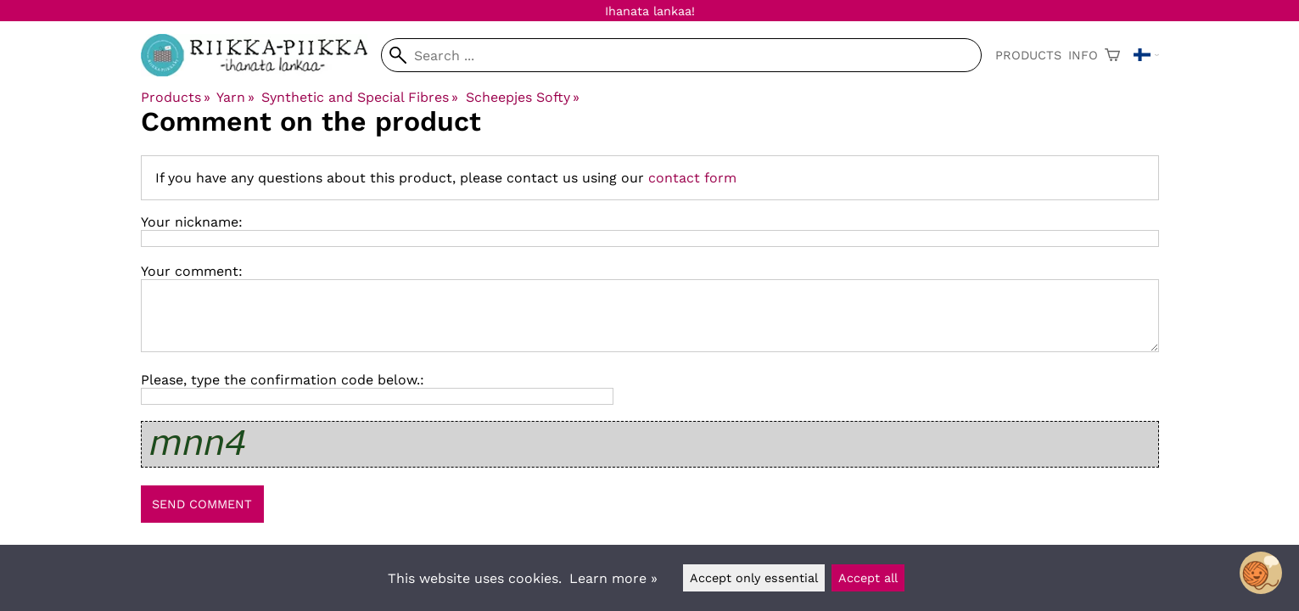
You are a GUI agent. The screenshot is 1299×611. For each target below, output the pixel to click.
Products (1028, 55)
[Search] (681, 55)
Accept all (868, 578)
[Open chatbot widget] (1261, 573)
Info (1083, 55)
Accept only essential (754, 578)
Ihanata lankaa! (650, 11)
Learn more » (613, 578)
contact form (692, 178)
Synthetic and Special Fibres (359, 97)
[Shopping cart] (1112, 55)
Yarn (235, 97)
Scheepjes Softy (523, 97)
